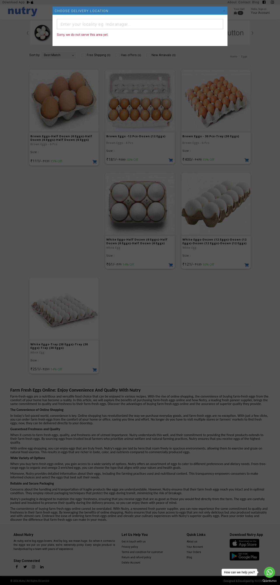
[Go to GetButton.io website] (269, 580)
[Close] (224, 11)
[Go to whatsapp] (269, 572)
